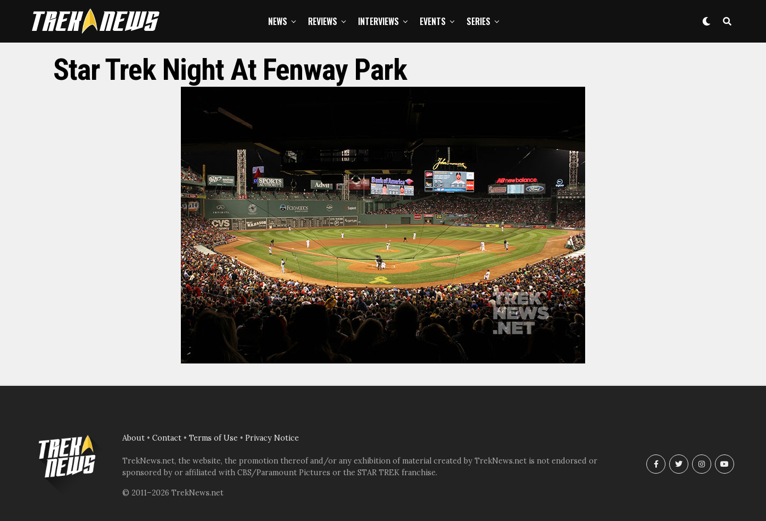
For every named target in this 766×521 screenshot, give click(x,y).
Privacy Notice (272, 438)
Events (433, 21)
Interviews (378, 21)
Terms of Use (213, 438)
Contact (166, 438)
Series (478, 21)
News (277, 21)
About (133, 438)
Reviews (322, 21)
